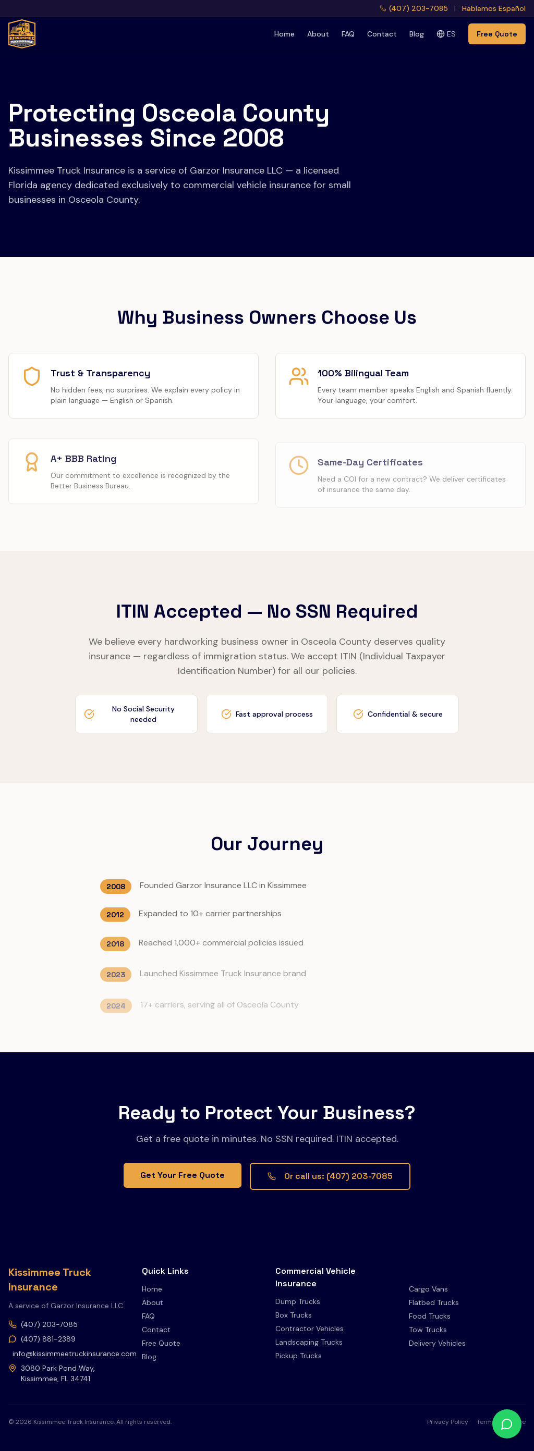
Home (284, 34)
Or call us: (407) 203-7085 (330, 1176)
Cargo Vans (428, 1289)
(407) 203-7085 (43, 1324)
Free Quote (497, 34)
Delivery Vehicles (437, 1343)
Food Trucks (430, 1316)
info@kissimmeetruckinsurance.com (69, 1353)
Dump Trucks (297, 1301)
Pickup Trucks (298, 1355)
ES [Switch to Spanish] (446, 34)
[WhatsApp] (506, 1423)
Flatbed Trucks (434, 1302)
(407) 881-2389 (42, 1339)
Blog (416, 34)
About (318, 34)
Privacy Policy (447, 1422)
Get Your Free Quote (182, 1175)
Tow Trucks (428, 1329)
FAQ (348, 34)
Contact (382, 34)
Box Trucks (293, 1315)
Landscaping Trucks (309, 1342)
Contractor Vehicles (309, 1328)
